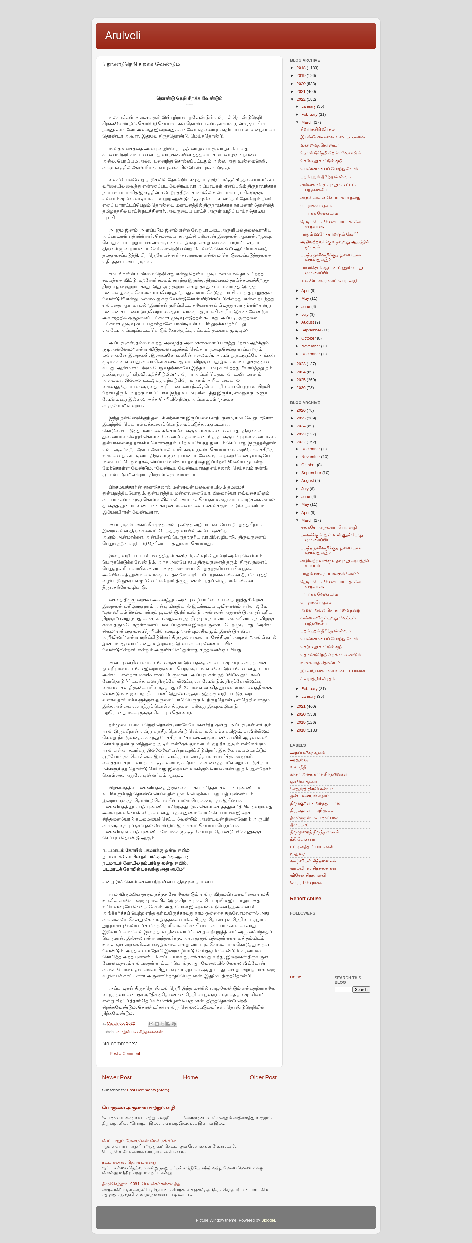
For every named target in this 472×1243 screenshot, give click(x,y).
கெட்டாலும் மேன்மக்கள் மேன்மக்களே (139, 1141)
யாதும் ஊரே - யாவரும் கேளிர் (329, 234)
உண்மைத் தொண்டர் (320, 145)
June (306, 306)
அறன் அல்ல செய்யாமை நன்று (330, 197)
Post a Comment (125, 1053)
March (307, 122)
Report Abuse (305, 898)
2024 (302, 372)
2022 (302, 99)
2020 (302, 83)
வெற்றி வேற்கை (306, 882)
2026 (302, 387)
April (306, 290)
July (305, 314)
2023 (302, 364)
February (310, 114)
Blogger (268, 1220)
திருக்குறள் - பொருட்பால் (314, 817)
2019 (302, 75)
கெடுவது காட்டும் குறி (321, 161)
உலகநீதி (298, 767)
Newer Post (117, 1077)
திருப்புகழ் (299, 825)
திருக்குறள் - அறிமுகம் (312, 810)
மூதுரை (297, 854)
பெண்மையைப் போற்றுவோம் (329, 168)
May (305, 298)
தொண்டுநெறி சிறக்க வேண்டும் (330, 153)
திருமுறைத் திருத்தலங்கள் (315, 832)
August (308, 322)
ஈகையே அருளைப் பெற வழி (328, 280)
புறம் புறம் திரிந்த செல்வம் (325, 177)
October (309, 338)
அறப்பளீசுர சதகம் (307, 753)
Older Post (263, 1077)
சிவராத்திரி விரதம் (317, 129)
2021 (302, 91)
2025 (302, 380)
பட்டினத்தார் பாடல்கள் (312, 846)
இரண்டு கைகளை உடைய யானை (332, 137)
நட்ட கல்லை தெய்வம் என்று (129, 1162)
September (311, 330)
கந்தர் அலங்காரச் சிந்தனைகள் (319, 774)
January (309, 106)
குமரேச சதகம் (303, 781)
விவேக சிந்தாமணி (308, 875)
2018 (302, 67)
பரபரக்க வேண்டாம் (319, 213)
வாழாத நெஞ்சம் (316, 205)
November (311, 346)
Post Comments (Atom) (148, 1090)
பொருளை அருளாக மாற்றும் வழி (138, 1107)
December (311, 354)
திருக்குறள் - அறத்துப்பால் (315, 803)
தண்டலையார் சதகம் (309, 796)
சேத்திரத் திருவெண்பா (311, 788)
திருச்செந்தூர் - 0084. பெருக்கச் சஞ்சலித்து (141, 1183)
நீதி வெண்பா (302, 839)
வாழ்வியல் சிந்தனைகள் (139, 1032)
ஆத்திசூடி (299, 760)
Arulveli (123, 35)
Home (190, 1077)
